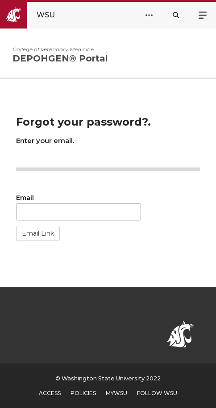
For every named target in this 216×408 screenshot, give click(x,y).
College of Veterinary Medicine (53, 49)
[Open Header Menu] (149, 15)
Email (25, 198)
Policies (83, 393)
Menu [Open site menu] (202, 14)
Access (50, 393)
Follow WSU (157, 393)
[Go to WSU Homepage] (35, 15)
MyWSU (116, 393)
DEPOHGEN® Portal (60, 58)
